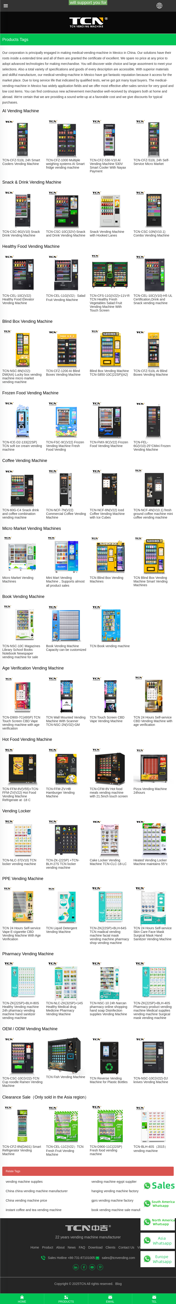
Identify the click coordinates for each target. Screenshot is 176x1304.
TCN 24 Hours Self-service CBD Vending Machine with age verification (152, 721)
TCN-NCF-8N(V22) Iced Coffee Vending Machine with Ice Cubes (107, 513)
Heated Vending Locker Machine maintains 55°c (150, 862)
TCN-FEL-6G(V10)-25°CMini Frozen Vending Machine (151, 445)
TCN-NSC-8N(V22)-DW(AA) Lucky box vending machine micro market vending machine (21, 376)
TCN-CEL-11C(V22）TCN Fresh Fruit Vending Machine (64, 1150)
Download (95, 1247)
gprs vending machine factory (112, 1200)
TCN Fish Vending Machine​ (65, 1077)
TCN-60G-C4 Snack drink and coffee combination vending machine (20, 513)
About (60, 1247)
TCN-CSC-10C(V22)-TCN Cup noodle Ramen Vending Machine (22, 1082)
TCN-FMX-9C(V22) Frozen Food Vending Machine (109, 444)
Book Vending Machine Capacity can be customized (66, 648)
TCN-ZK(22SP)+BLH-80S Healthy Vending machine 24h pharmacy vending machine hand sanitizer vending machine (20, 1010)
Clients (111, 1247)
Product (47, 1247)
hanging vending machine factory (114, 1191)
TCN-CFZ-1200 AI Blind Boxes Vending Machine (63, 372)
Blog (118, 1284)
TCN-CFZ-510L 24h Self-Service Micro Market (151, 162)
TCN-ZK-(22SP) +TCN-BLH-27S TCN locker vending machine (62, 863)
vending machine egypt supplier (114, 1181)
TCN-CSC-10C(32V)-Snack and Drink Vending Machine (65, 233)
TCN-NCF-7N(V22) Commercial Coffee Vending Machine (66, 513)
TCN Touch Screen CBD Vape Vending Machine (107, 719)
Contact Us (126, 1247)
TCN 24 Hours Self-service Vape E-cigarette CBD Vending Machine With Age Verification (21, 933)
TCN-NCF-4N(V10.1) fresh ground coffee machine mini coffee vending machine (153, 513)
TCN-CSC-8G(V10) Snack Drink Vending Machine (21, 233)
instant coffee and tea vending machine (33, 1210)
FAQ (82, 1247)
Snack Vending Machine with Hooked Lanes (107, 233)
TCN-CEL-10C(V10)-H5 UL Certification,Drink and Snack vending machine (152, 299)
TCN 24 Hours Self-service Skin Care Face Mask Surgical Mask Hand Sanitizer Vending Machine (152, 933)
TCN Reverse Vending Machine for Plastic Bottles (109, 1080)
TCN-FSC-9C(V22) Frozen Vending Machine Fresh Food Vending (65, 445)
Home (34, 1247)
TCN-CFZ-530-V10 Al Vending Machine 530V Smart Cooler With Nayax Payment (108, 165)
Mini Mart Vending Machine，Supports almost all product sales (65, 581)
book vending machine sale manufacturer (120, 1210)
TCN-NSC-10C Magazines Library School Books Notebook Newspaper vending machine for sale (21, 651)
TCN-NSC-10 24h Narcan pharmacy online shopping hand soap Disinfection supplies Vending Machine (108, 1008)
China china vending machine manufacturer (37, 1191)
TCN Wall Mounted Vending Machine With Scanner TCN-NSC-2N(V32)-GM (65, 721)
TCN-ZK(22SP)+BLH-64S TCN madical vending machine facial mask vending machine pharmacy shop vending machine (109, 935)
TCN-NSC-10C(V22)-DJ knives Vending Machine (150, 1080)
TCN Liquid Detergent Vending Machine (61, 930)
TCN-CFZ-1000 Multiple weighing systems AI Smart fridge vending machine (65, 163)
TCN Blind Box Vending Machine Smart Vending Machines (150, 581)
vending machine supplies (24, 1181)
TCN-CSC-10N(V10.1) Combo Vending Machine (151, 233)
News (72, 1247)
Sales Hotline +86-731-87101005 (71, 1258)
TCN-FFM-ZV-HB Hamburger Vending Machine (60, 792)
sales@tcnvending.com (118, 1258)
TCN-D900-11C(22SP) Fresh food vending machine (106, 1150)
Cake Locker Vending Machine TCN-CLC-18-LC (108, 862)
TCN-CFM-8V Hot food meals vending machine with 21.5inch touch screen (109, 792)
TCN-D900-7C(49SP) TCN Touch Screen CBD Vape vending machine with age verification (21, 722)
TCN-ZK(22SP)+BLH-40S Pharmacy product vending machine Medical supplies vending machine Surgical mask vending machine (152, 1010)
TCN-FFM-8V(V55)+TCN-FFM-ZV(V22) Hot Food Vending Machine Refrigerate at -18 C (20, 794)
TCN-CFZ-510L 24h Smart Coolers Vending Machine (21, 162)
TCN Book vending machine (110, 646)
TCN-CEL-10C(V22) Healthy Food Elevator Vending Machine (18, 299)
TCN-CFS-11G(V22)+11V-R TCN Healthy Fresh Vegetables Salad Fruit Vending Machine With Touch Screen (110, 303)
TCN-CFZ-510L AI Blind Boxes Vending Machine (150, 372)
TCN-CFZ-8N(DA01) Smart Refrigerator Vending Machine (21, 1150)
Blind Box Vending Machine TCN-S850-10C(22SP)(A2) (109, 372)
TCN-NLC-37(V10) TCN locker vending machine (19, 862)
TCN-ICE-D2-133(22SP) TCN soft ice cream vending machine (22, 445)
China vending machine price (26, 1200)
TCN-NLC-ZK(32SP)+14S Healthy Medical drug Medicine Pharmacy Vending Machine (64, 1008)
